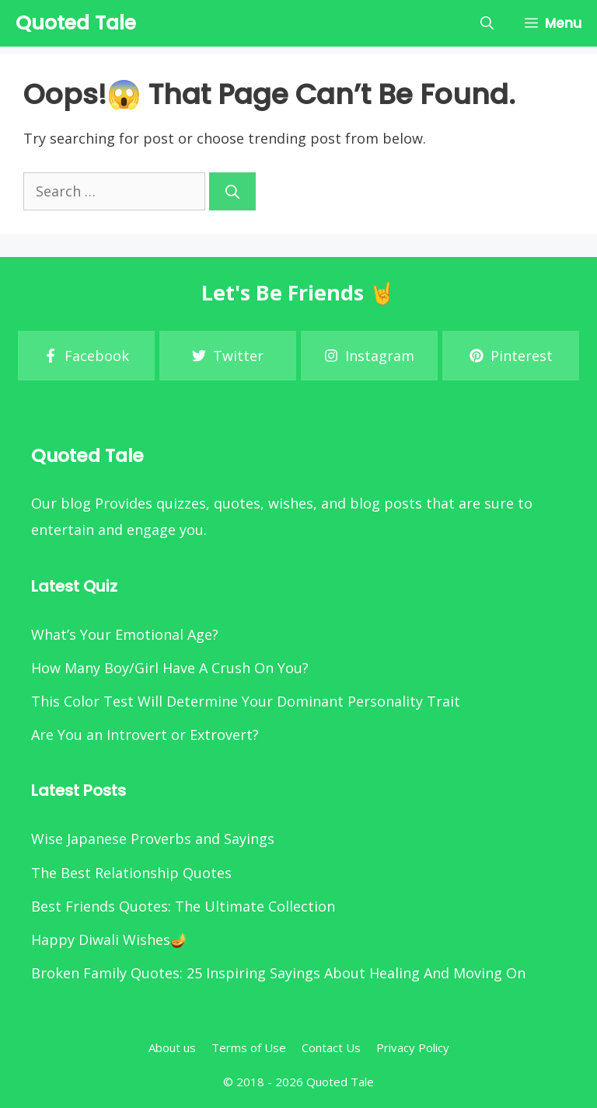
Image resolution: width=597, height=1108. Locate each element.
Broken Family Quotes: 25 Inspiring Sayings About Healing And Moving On (278, 973)
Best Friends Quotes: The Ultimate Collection (183, 906)
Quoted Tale (76, 22)
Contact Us (331, 1047)
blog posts (386, 503)
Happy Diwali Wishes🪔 (109, 939)
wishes (290, 503)
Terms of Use (248, 1047)
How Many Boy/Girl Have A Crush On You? (170, 667)
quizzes (181, 503)
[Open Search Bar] (487, 23)
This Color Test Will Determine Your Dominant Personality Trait (245, 701)
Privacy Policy (412, 1047)
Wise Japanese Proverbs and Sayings (152, 838)
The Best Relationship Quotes (131, 872)
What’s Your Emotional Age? (124, 634)
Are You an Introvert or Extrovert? (145, 734)
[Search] (232, 191)
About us (172, 1047)
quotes (237, 503)
